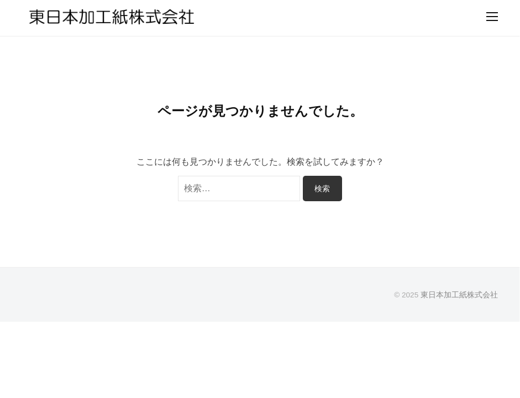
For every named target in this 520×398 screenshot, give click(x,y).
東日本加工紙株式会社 (459, 295)
